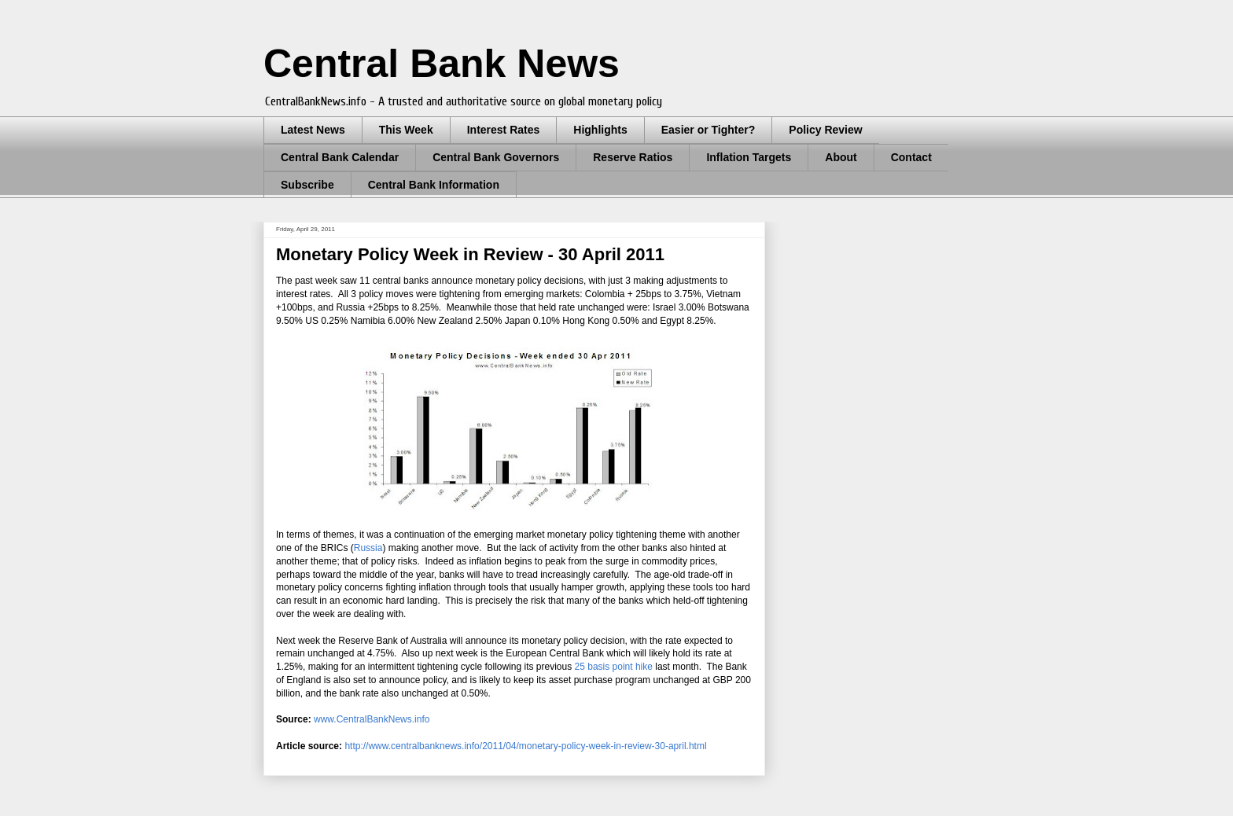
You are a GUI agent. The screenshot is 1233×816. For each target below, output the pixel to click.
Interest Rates (503, 129)
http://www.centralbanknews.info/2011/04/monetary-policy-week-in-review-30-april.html (525, 746)
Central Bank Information (433, 184)
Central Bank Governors (495, 157)
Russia (368, 547)
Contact (911, 157)
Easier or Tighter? (708, 129)
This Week (406, 129)
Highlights (600, 129)
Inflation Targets (748, 157)
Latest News (313, 129)
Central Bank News (441, 64)
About (840, 157)
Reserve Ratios (632, 157)
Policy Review (825, 129)
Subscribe (307, 184)
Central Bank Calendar (340, 157)
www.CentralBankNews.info (371, 719)
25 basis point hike (614, 666)
